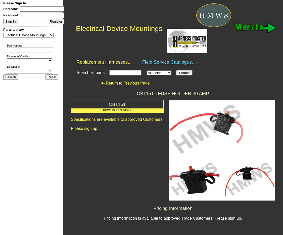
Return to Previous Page (125, 83)
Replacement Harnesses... (104, 62)
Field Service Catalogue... (171, 62)
